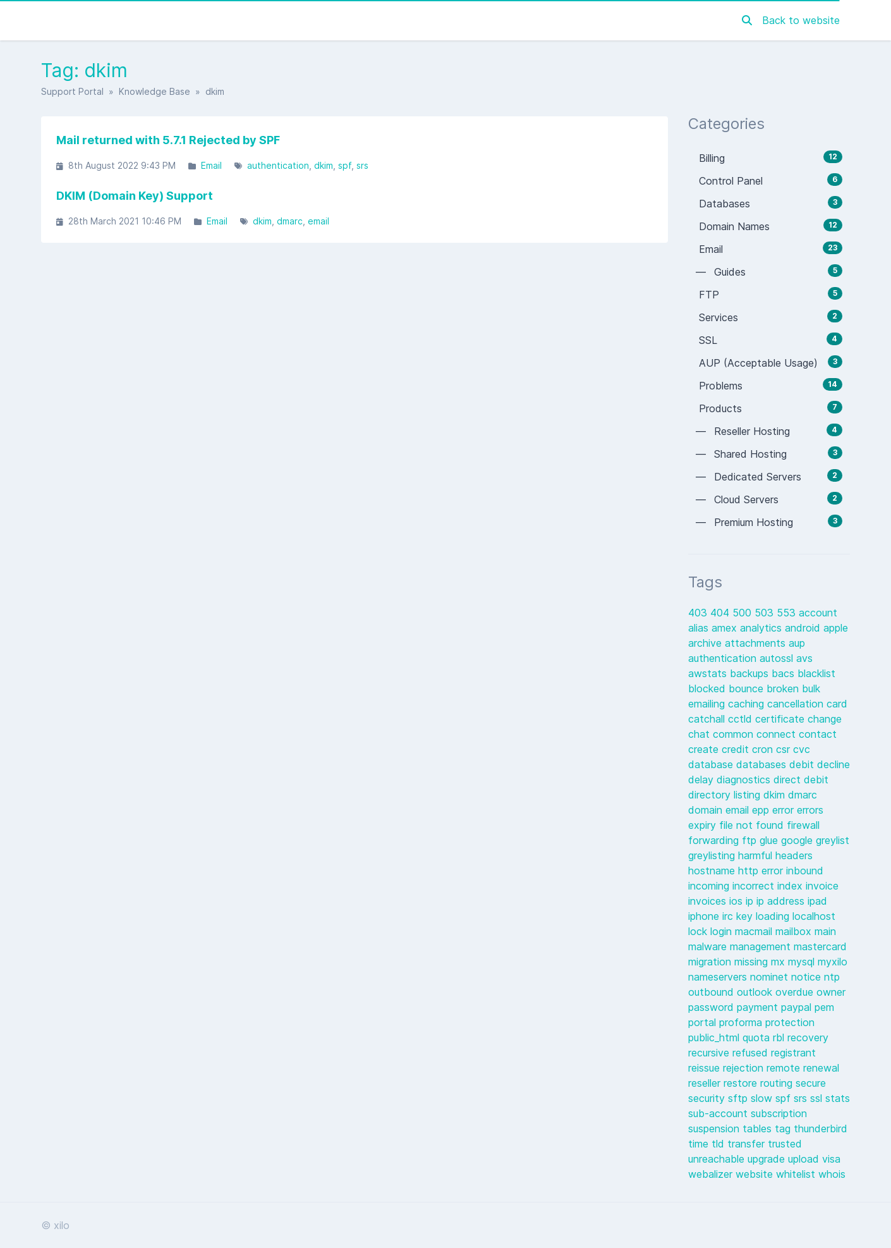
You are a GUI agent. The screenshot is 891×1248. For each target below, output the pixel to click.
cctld (741, 719)
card (837, 703)
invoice (822, 885)
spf (344, 165)
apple (835, 627)
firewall (803, 825)
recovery (807, 1037)
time (700, 1143)
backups (751, 673)
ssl (817, 1098)
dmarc (290, 221)
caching (747, 703)
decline (833, 764)
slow (763, 1098)
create (705, 749)
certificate (781, 719)
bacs (784, 673)
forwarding (715, 840)
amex (726, 627)
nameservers (719, 976)
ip (751, 901)
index (791, 885)
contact (818, 734)
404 (721, 612)
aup (797, 643)
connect (777, 734)
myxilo (832, 961)
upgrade (768, 1159)
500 (743, 612)
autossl (778, 658)
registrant (793, 1052)
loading (774, 916)
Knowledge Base (154, 91)
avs (804, 658)
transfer (747, 1143)
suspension (715, 1128)
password (712, 1007)
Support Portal (72, 91)
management (762, 946)
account (818, 612)
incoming (710, 885)
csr (784, 749)
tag (784, 1128)
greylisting (713, 855)
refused (751, 1052)
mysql (803, 961)
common (734, 734)
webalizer (712, 1174)
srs (362, 165)
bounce (748, 688)
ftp (751, 840)
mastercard (820, 946)
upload (805, 1159)
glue (770, 840)
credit (737, 749)
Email (211, 165)
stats (837, 1098)
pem (824, 1007)
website (756, 1174)
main (825, 931)
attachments (757, 643)
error (784, 810)
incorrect (754, 885)
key (746, 916)
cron (764, 749)
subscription (779, 1113)
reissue (705, 1067)
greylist (832, 840)
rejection (745, 1067)
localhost (813, 916)
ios (737, 901)
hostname (713, 870)
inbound (804, 870)
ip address (782, 901)
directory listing (725, 794)
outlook (756, 992)
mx (779, 961)
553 (788, 612)
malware (709, 946)
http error (762, 870)
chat (700, 734)
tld (719, 1143)
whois (832, 1174)
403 (699, 612)
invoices (708, 901)
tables (758, 1128)
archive (706, 643)
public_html (715, 1037)
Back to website (801, 20)
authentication (278, 165)
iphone (705, 916)
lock (699, 931)
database (712, 764)
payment (759, 1007)
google (798, 840)
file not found (753, 825)
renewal (821, 1067)
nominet (770, 976)
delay (702, 779)
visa (831, 1159)
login (722, 931)
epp (762, 810)
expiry (703, 825)
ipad (817, 901)
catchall (708, 719)
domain (706, 810)
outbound (712, 992)
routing (778, 1083)
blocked (708, 688)
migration (711, 961)
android (804, 627)
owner (831, 992)
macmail (755, 931)
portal (703, 1022)
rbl (780, 1037)
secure (811, 1083)
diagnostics (745, 779)
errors (810, 810)
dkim (323, 165)
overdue (795, 992)
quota (757, 1037)
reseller (706, 1083)
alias (700, 627)
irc (729, 916)
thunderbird (820, 1128)
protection (790, 1022)
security (708, 1098)
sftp (739, 1098)
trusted (785, 1143)
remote (785, 1067)
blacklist (816, 673)
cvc (801, 749)
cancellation (797, 703)
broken (784, 688)
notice (807, 976)
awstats (709, 673)
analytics (762, 627)
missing (752, 961)
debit (803, 764)
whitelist (797, 1174)
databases (762, 764)
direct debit (800, 779)
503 (766, 612)
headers (794, 855)
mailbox (795, 931)
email (318, 221)
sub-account (719, 1113)
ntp (832, 976)
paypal (798, 1007)
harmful (756, 855)
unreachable (718, 1159)
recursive (710, 1052)
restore (742, 1083)
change (825, 719)
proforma (742, 1022)
